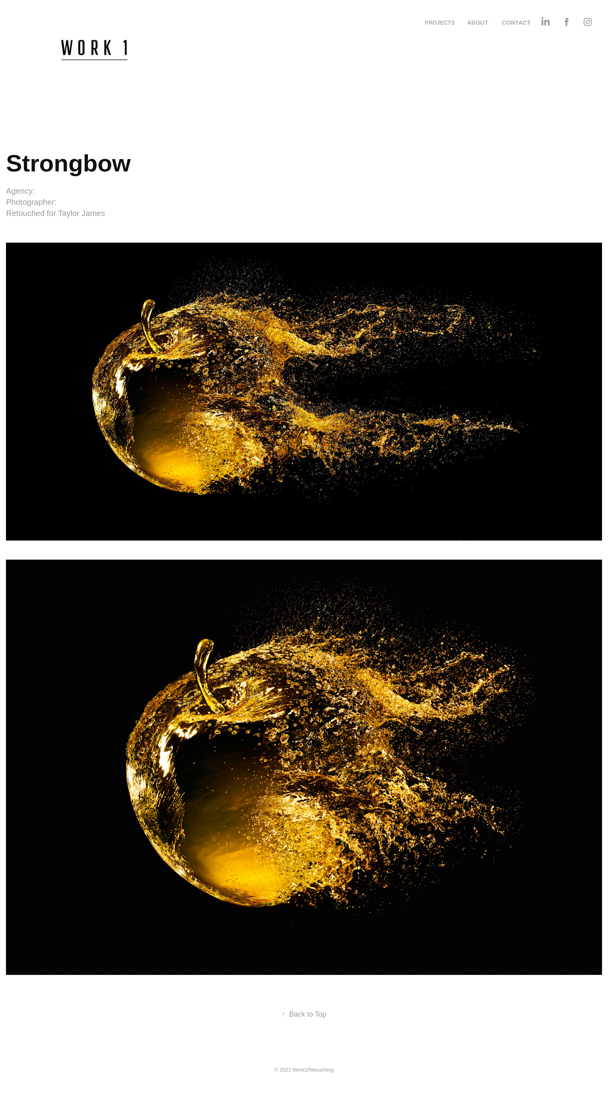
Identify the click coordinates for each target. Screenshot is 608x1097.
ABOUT (477, 22)
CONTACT (516, 22)
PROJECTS (440, 22)
